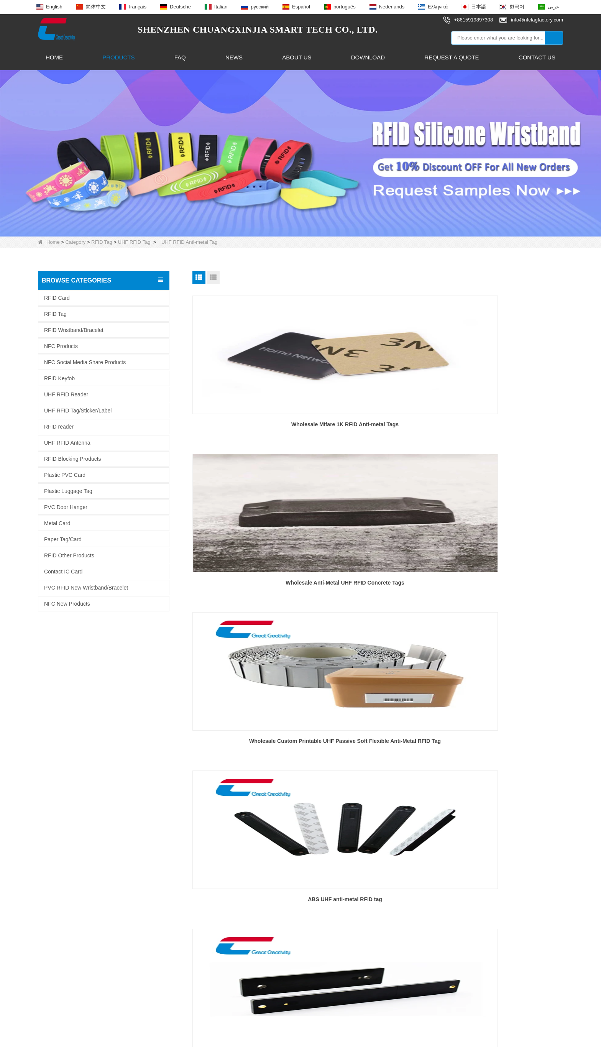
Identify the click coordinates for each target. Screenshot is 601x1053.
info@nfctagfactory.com (289, 895)
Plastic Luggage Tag (68, 491)
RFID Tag (101, 242)
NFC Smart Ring (162, 920)
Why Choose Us (58, 934)
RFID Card (57, 298)
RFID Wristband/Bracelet (73, 330)
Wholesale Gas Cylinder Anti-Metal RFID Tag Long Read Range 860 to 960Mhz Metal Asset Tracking (504, 746)
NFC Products (61, 346)
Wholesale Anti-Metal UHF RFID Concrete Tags (377, 429)
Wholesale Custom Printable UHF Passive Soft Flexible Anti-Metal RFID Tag (504, 429)
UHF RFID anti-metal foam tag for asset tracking (503, 587)
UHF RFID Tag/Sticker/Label (78, 410)
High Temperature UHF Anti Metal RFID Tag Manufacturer (251, 745)
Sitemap (347, 1040)
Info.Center (51, 920)
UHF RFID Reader (66, 394)
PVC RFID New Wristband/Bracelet (86, 588)
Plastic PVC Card (64, 475)
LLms (372, 1040)
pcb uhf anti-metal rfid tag (378, 583)
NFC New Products (67, 604)
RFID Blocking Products (72, 459)
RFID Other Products (69, 555)
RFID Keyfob (59, 378)
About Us (296, 57)
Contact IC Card (63, 571)
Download (368, 57)
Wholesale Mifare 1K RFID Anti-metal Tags (251, 424)
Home (54, 57)
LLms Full (400, 1040)
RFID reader (59, 427)
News (234, 57)
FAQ (180, 57)
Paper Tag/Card (63, 539)
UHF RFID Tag (134, 242)
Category (76, 242)
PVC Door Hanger (65, 507)
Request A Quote (451, 57)
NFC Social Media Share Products (85, 362)
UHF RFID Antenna (67, 443)
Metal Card (57, 523)
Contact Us (537, 57)
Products (118, 57)
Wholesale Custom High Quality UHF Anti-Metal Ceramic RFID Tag (377, 745)
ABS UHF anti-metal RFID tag (251, 583)
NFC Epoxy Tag (161, 906)
